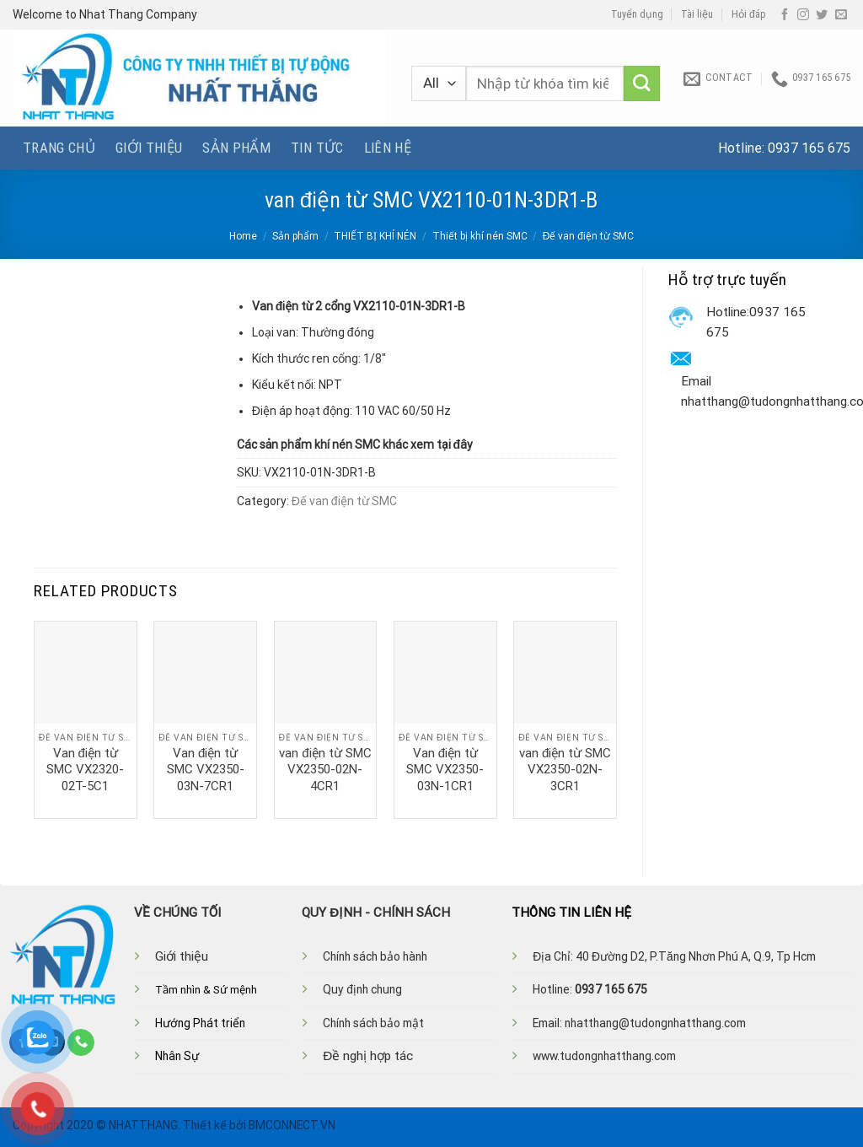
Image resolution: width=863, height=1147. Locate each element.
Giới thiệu (148, 147)
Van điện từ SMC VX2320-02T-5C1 (85, 770)
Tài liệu (697, 14)
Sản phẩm (236, 147)
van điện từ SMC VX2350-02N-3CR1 (565, 770)
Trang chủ (59, 147)
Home (243, 236)
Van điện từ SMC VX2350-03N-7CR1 (205, 770)
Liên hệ (387, 147)
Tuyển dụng (637, 14)
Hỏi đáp (749, 14)
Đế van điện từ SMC (588, 236)
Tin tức (317, 147)
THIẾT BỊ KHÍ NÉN (375, 236)
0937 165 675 (809, 148)
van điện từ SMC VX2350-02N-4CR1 (325, 770)
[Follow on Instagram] (803, 15)
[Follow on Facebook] (785, 15)
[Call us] (80, 1042)
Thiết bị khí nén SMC (480, 236)
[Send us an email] (841, 15)
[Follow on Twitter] (822, 15)
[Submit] (642, 84)
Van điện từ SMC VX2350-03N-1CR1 (445, 770)
